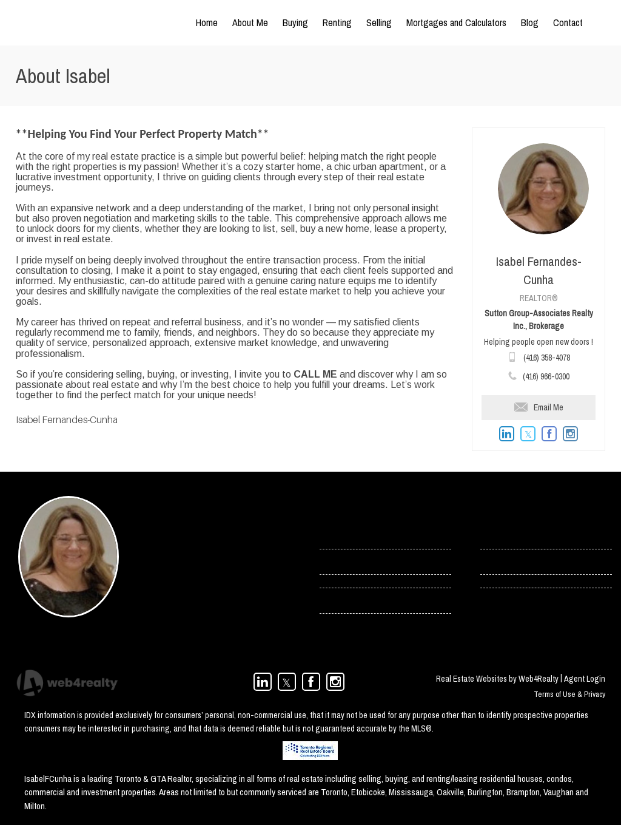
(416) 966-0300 (546, 376)
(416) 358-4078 (546, 357)
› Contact (497, 536)
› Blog (491, 561)
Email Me (538, 407)
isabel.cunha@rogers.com (187, 587)
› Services (337, 561)
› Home (332, 536)
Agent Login (584, 678)
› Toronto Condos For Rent (364, 600)
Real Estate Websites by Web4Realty (497, 678)
